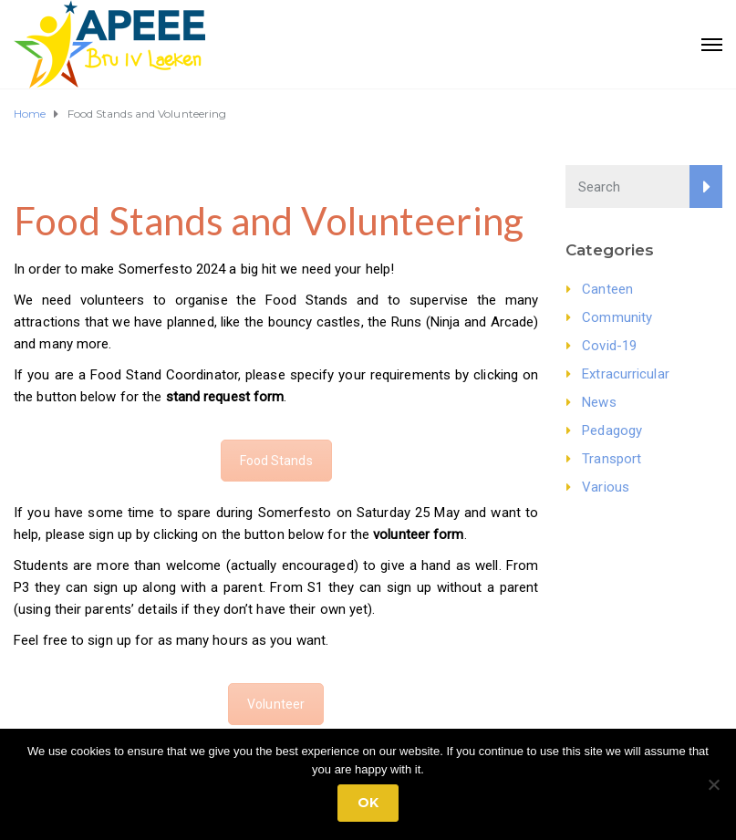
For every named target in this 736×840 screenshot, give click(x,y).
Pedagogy (612, 430)
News (599, 402)
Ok (368, 802)
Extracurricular (625, 374)
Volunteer (276, 704)
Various (605, 487)
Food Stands (276, 460)
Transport (611, 459)
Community (617, 317)
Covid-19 (609, 345)
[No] (713, 784)
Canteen (607, 289)
